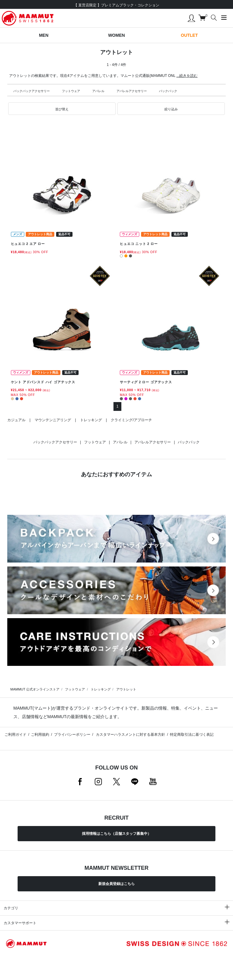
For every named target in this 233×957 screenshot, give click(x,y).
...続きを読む (187, 76)
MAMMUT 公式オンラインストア (34, 689)
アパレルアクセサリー (131, 91)
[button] (62, 108)
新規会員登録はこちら (116, 884)
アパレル (98, 91)
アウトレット (126, 689)
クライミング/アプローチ (131, 420)
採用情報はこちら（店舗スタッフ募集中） (116, 833)
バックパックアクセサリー (31, 91)
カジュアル (16, 420)
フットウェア (71, 91)
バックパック (168, 91)
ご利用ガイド (15, 734)
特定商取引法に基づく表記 (192, 734)
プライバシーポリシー (72, 734)
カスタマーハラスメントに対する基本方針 (130, 734)
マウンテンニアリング (53, 420)
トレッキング (91, 420)
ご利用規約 (40, 734)
